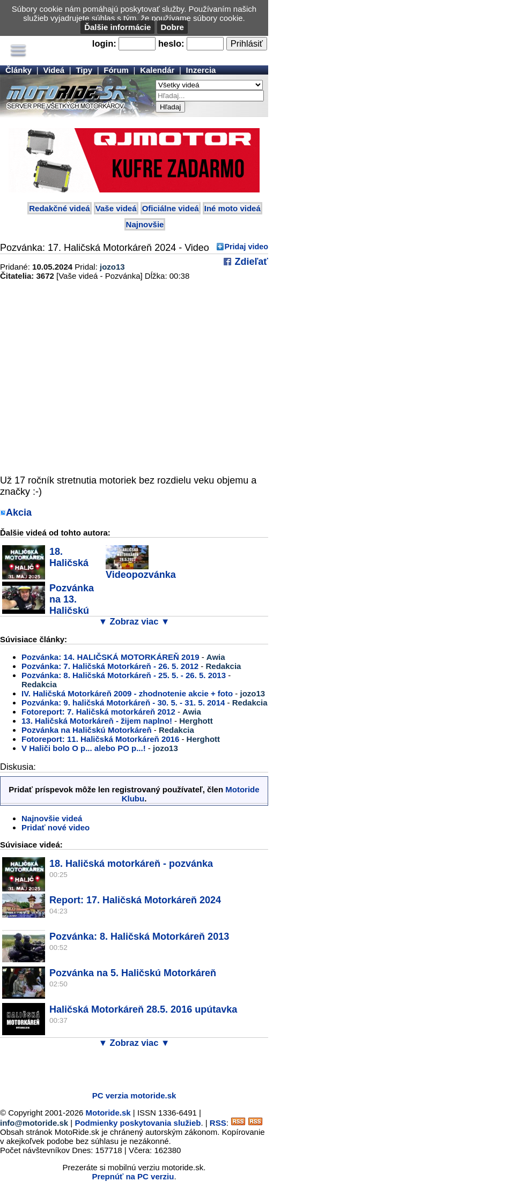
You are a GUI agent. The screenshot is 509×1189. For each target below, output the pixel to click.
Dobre (172, 27)
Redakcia (223, 666)
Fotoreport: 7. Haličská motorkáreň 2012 (98, 711)
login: (104, 43)
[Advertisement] (125, 1067)
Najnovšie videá (51, 818)
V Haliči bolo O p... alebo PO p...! (83, 748)
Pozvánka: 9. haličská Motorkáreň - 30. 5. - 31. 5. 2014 (123, 702)
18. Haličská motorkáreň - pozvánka (131, 863)
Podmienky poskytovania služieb (138, 1122)
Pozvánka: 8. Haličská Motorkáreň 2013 (139, 936)
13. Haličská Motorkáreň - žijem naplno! (96, 720)
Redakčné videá (59, 208)
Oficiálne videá (170, 208)
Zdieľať (250, 261)
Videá (53, 70)
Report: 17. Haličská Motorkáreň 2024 (135, 900)
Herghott (196, 720)
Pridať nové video (55, 827)
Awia (215, 657)
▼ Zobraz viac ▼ (134, 621)
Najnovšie (145, 224)
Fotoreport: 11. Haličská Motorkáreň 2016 (100, 739)
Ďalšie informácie (117, 27)
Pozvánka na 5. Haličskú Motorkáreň (132, 973)
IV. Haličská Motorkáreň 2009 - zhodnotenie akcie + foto (127, 693)
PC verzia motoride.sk (134, 1095)
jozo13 (112, 266)
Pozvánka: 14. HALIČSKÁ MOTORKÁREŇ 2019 (110, 657)
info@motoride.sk (34, 1122)
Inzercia (201, 70)
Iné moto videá (232, 208)
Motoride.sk (108, 1112)
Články (18, 70)
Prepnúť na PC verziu (133, 1176)
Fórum (116, 70)
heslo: (171, 43)
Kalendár (157, 70)
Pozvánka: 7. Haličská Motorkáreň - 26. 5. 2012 (109, 666)
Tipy (84, 70)
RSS (218, 1122)
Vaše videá (116, 208)
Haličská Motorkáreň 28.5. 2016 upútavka (143, 1009)
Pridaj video (246, 246)
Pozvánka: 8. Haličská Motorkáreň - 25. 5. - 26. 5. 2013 (123, 675)
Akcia (19, 512)
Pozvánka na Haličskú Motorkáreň (86, 729)
